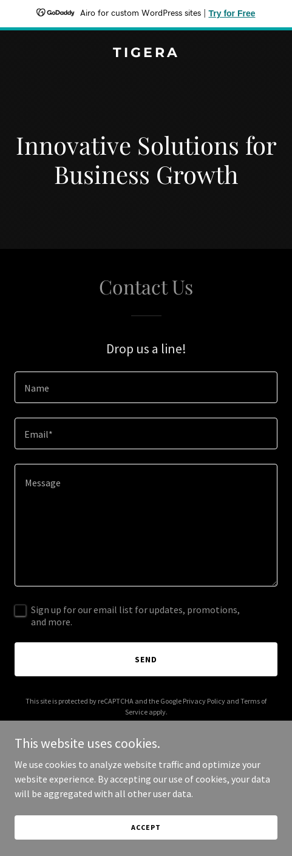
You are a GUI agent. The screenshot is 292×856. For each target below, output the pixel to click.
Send (146, 659)
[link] (146, 53)
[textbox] (146, 387)
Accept (145, 827)
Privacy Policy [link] (204, 700)
